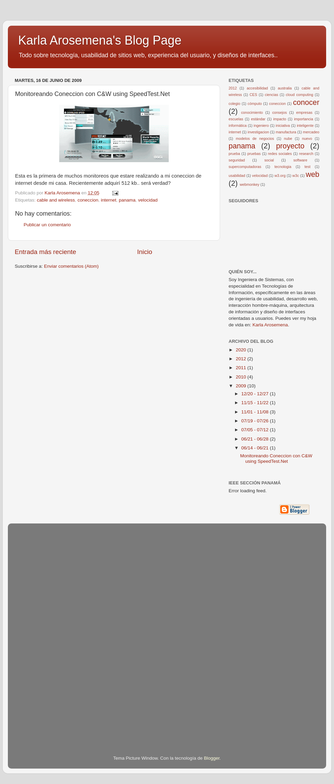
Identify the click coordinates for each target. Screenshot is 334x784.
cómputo (255, 103)
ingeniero (261, 125)
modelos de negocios (255, 138)
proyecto (290, 146)
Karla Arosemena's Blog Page (99, 40)
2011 (241, 367)
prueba (234, 154)
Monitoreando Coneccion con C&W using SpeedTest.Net (276, 458)
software (300, 160)
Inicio (144, 251)
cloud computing (299, 95)
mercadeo (311, 132)
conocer (306, 102)
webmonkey (249, 184)
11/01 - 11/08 (255, 411)
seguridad (237, 160)
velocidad (148, 200)
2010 (241, 376)
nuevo (307, 138)
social (269, 160)
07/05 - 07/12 (255, 429)
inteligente (305, 125)
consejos (279, 112)
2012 (233, 88)
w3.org (279, 175)
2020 (241, 349)
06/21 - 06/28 (255, 439)
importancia (303, 119)
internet (108, 200)
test (307, 167)
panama (127, 200)
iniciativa (283, 125)
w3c (295, 175)
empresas (304, 112)
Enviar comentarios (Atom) (71, 266)
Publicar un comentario (47, 224)
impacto (279, 119)
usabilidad (237, 175)
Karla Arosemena (270, 324)
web (312, 174)
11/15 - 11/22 (255, 402)
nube (288, 138)
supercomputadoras (245, 167)
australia (285, 88)
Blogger (212, 758)
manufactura (285, 132)
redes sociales (280, 154)
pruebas (254, 154)
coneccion (87, 200)
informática (238, 125)
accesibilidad (257, 88)
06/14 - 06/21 (255, 447)
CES (253, 95)
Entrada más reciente (45, 251)
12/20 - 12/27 (255, 393)
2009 (241, 385)
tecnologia (282, 167)
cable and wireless (56, 200)
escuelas (236, 119)
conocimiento (252, 112)
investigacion (258, 132)
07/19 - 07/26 (255, 420)
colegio (234, 103)
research (306, 154)
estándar (258, 119)
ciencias (271, 95)
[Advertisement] (42, 630)
